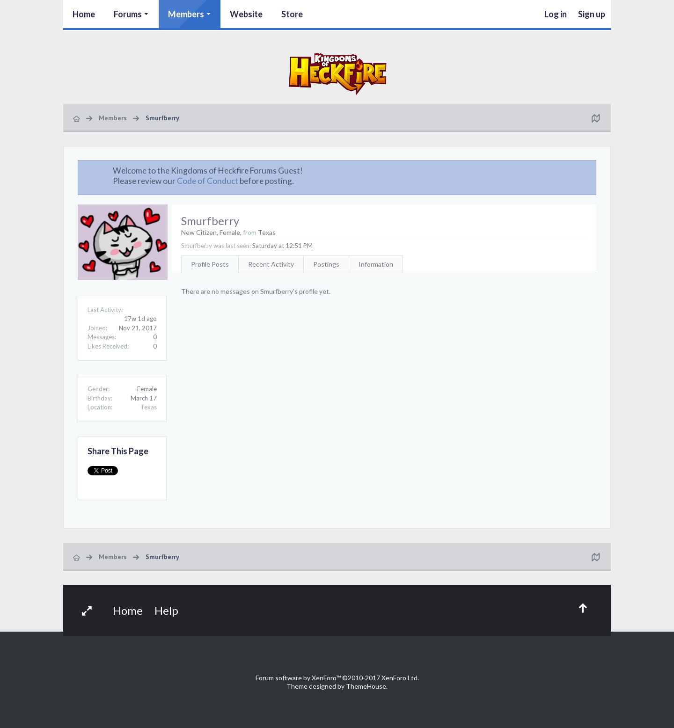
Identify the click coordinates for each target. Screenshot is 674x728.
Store (292, 14)
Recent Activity (271, 264)
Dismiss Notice (589, 170)
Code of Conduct (207, 181)
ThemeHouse (366, 686)
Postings (326, 264)
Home (84, 14)
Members (186, 14)
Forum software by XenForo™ (337, 678)
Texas (148, 407)
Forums (128, 14)
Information (376, 264)
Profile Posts (210, 264)
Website (246, 14)
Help (166, 610)
